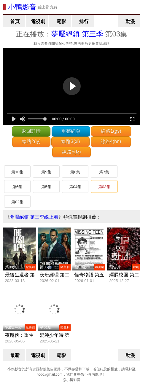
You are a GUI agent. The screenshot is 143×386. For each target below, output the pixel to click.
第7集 (104, 172)
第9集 (46, 172)
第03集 (104, 187)
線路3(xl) (70, 141)
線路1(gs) (111, 131)
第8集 (75, 172)
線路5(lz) (71, 151)
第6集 (17, 187)
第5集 (46, 187)
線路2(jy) (31, 141)
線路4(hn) (111, 141)
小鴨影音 (22, 7)
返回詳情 (31, 131)
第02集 (17, 202)
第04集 (75, 187)
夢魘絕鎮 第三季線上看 (34, 217)
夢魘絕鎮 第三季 (77, 34)
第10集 (17, 172)
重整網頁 (70, 131)
